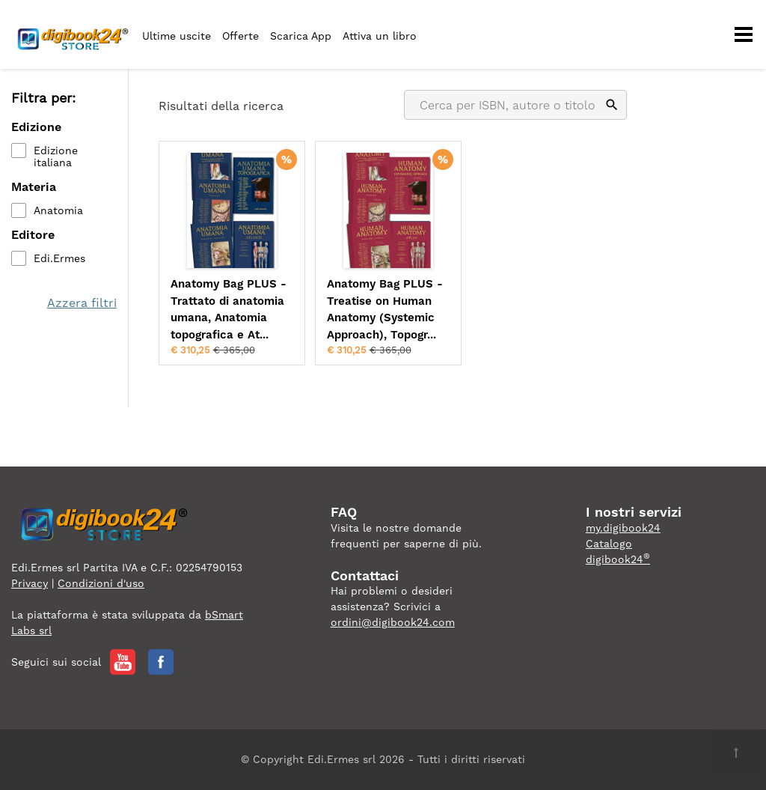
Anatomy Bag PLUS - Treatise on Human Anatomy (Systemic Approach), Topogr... (385, 309)
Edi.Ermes (59, 258)
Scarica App (300, 36)
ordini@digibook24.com (393, 622)
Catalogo (609, 544)
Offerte (240, 36)
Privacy (29, 583)
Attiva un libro (380, 36)
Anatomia (58, 210)
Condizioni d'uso (101, 583)
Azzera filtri (82, 303)
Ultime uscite (176, 36)
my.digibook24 (623, 528)
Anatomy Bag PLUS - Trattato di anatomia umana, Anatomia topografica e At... (229, 309)
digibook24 (618, 559)
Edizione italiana (56, 156)
